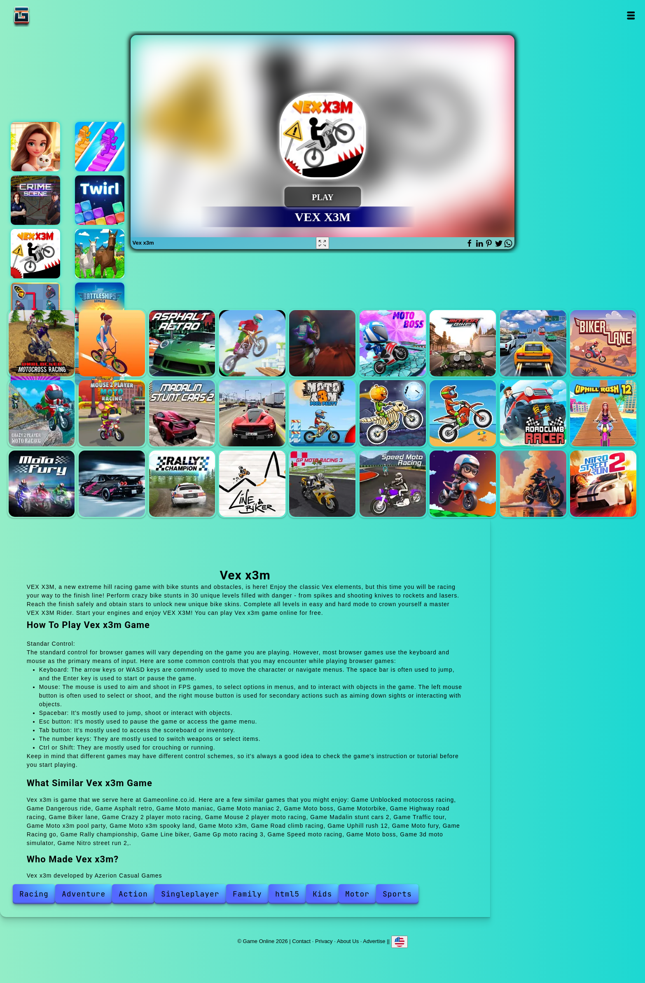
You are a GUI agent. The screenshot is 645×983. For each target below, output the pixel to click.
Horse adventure (99, 253)
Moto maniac (252, 343)
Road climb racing (533, 413)
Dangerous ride (112, 343)
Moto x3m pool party (322, 413)
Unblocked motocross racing (42, 343)
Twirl (99, 200)
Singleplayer (190, 894)
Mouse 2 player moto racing (112, 413)
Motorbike (463, 343)
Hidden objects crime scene (35, 200)
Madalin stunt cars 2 (182, 413)
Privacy (324, 941)
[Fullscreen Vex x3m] (322, 243)
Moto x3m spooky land (393, 413)
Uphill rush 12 (603, 413)
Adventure (83, 894)
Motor (357, 894)
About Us (348, 941)
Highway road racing (533, 343)
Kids (322, 894)
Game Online (47, 15)
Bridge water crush (99, 146)
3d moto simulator (533, 484)
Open (630, 15)
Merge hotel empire (35, 146)
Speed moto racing (393, 484)
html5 (287, 894)
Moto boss (393, 343)
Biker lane (603, 343)
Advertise (374, 941)
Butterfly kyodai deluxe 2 (35, 307)
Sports (397, 894)
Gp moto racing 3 (322, 484)
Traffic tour (252, 413)
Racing (34, 894)
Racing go (112, 484)
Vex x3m (35, 253)
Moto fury (42, 484)
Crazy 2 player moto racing (42, 413)
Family (247, 894)
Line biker (252, 484)
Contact (301, 941)
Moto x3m (463, 413)
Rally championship (182, 484)
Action (133, 894)
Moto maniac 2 (322, 343)
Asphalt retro (182, 343)
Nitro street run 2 (603, 484)
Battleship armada (99, 307)
